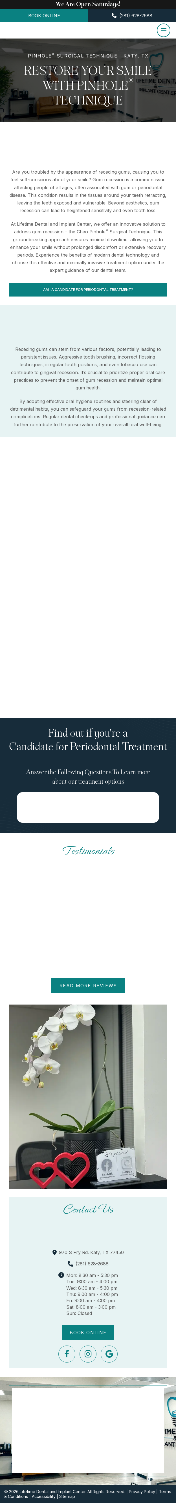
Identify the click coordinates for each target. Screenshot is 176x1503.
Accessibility (44, 1496)
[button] (163, 30)
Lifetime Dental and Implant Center (54, 224)
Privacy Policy (142, 1491)
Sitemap (67, 1496)
